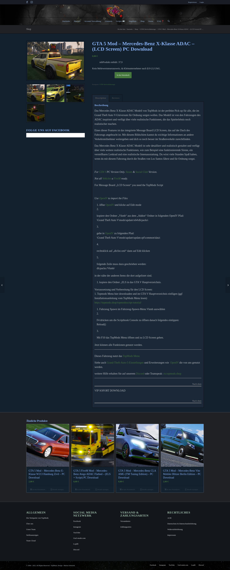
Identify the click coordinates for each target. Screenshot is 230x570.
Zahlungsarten (125, 527)
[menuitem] (192, 2)
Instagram (77, 527)
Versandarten (125, 521)
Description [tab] (100, 98)
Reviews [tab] (115, 98)
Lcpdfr (75, 544)
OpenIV (103, 198)
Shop (28, 29)
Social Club (142, 171)
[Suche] (168, 21)
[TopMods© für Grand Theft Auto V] (115, 11)
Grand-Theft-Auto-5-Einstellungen (125, 362)
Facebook (77, 521)
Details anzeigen (57, 490)
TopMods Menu (131, 356)
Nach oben (196, 384)
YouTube (76, 532)
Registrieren (192, 2)
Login (202, 2)
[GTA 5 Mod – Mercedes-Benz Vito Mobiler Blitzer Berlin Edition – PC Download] (2, 285)
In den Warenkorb (123, 75)
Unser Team (30, 529)
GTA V (102, 171)
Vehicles (106, 178)
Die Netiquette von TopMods (37, 518)
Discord (140, 373)
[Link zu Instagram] (31, 2)
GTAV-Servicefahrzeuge (107, 84)
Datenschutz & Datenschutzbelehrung (181, 524)
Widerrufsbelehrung (175, 529)
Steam (129, 171)
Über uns (29, 524)
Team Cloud (31, 541)
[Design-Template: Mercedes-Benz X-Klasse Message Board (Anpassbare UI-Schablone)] (227, 285)
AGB (169, 518)
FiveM (117, 178)
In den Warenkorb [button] (37, 490)
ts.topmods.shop (172, 373)
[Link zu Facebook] (27, 2)
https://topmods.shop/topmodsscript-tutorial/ (118, 302)
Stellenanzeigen (32, 535)
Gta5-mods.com (79, 538)
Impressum (171, 535)
